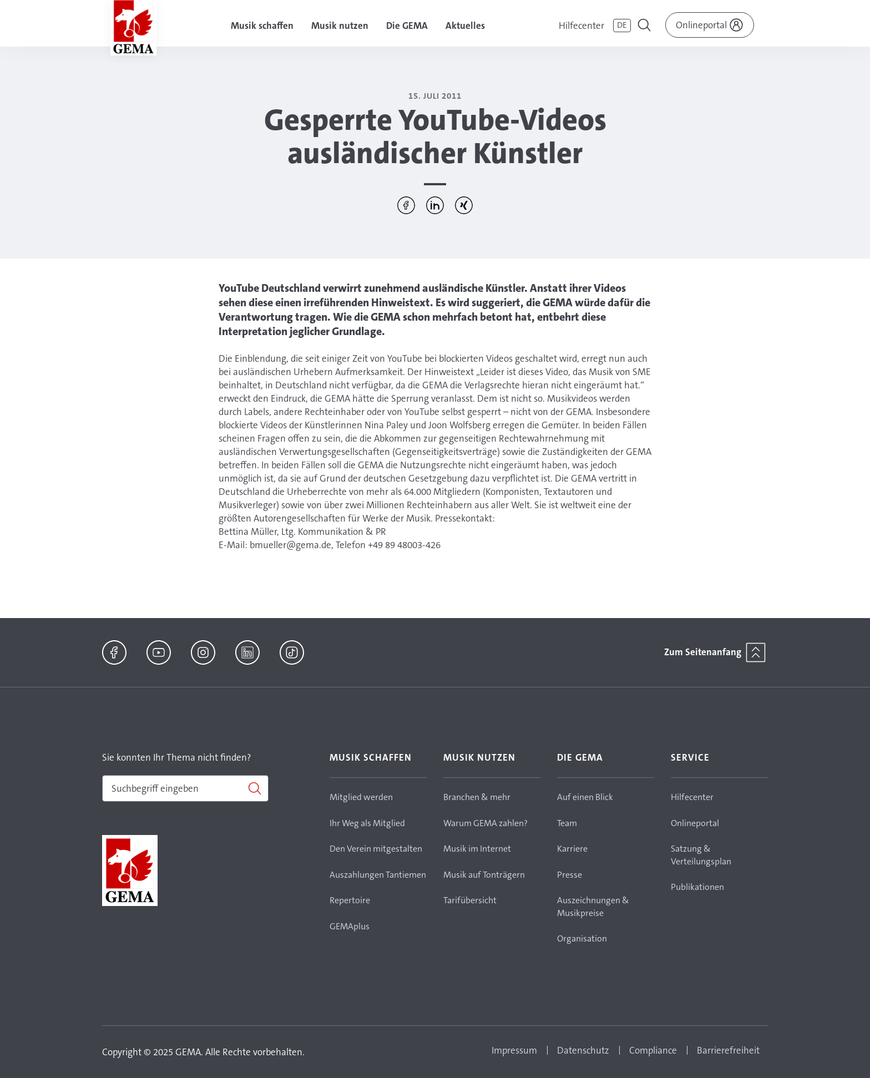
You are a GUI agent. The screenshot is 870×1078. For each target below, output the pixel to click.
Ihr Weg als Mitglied (367, 823)
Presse (569, 874)
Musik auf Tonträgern (484, 874)
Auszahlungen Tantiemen (378, 874)
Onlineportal (695, 823)
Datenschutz (583, 1050)
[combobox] (185, 788)
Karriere (572, 848)
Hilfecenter (581, 25)
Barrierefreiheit (728, 1050)
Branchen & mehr (476, 797)
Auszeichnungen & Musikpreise (593, 906)
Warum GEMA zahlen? (485, 823)
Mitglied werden (361, 797)
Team (567, 823)
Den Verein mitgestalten (376, 848)
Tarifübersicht (470, 900)
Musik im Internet (477, 848)
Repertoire (350, 900)
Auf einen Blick (585, 797)
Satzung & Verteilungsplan (701, 855)
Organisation (582, 938)
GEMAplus (350, 926)
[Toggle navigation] (645, 27)
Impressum (514, 1050)
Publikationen (697, 887)
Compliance (653, 1050)
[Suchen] (185, 788)
